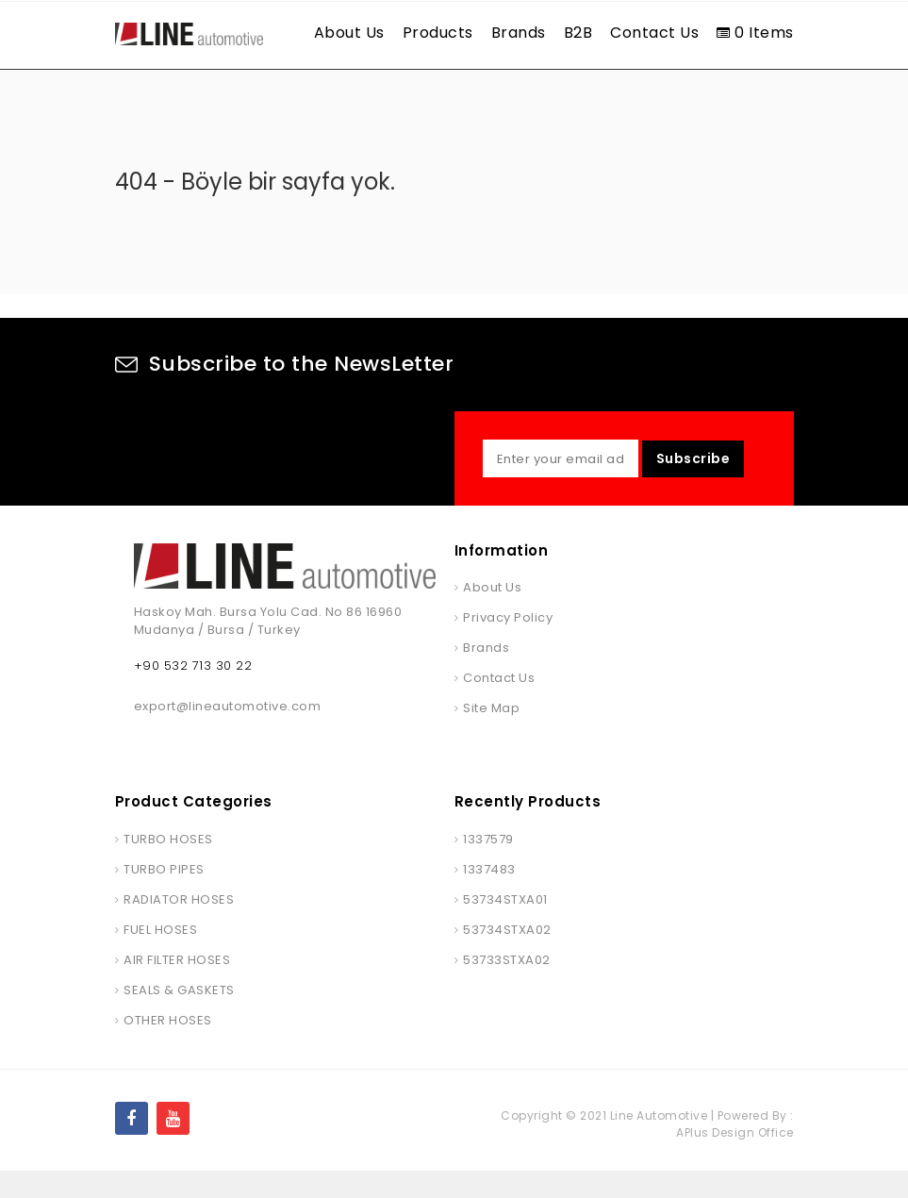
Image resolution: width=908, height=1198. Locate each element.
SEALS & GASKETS (179, 1017)
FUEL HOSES (160, 957)
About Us (349, 32)
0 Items (755, 32)
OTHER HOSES (168, 1048)
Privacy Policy (508, 645)
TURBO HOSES (168, 866)
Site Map (491, 735)
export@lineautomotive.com (228, 733)
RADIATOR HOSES (179, 927)
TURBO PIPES (164, 897)
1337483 (489, 897)
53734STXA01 (505, 927)
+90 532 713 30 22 (193, 693)
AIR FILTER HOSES (177, 987)
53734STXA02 (507, 957)
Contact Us (654, 32)
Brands (518, 32)
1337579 (488, 866)
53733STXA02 (507, 987)
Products (438, 32)
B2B (578, 32)
